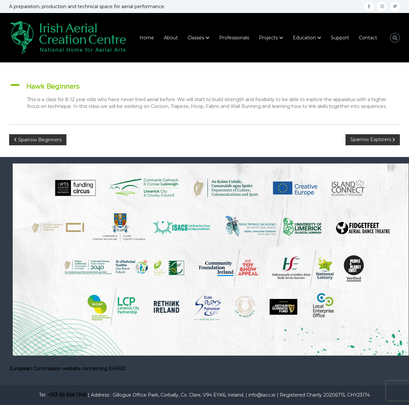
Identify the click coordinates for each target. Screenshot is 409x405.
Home (146, 38)
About (171, 38)
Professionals (234, 38)
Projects (268, 38)
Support (340, 38)
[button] (204, 86)
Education (304, 38)
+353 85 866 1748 (67, 395)
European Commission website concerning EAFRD (67, 369)
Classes (196, 38)
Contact (368, 38)
